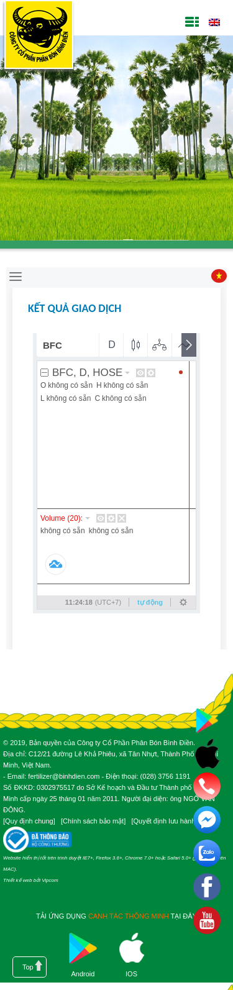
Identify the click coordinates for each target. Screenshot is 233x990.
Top (28, 967)
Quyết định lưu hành (164, 821)
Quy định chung (29, 821)
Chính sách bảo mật (93, 821)
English (214, 22)
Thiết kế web (17, 880)
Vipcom (50, 880)
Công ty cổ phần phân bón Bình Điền (38, 37)
